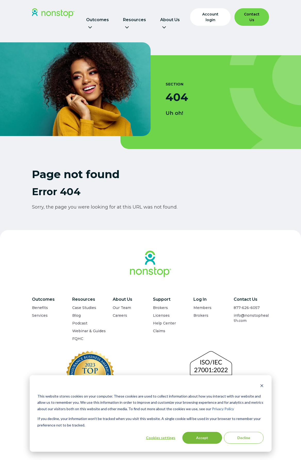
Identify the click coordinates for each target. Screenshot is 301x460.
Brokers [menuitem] (160, 307)
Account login (210, 17)
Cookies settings (160, 437)
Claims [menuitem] (159, 331)
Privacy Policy (223, 409)
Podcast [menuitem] (79, 323)
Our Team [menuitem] (122, 307)
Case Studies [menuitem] (84, 307)
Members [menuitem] (202, 307)
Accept (202, 437)
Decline (243, 437)
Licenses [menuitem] (161, 315)
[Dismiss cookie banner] (262, 386)
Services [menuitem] (40, 315)
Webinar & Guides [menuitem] (89, 331)
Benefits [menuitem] (40, 307)
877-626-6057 (247, 307)
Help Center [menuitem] (164, 323)
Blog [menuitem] (76, 315)
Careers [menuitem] (120, 315)
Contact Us (251, 17)
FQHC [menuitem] (77, 338)
